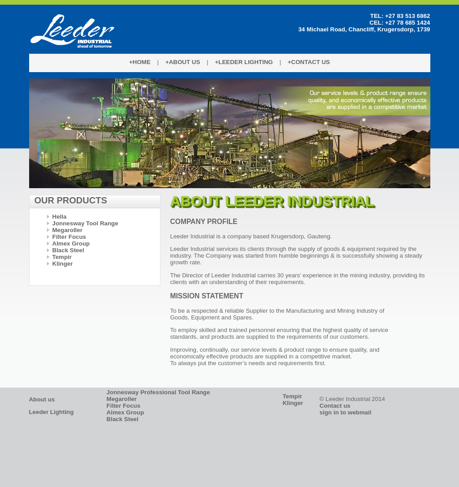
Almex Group (71, 243)
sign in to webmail (346, 412)
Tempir (62, 257)
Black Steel (68, 250)
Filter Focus (69, 236)
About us (42, 399)
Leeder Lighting (51, 412)
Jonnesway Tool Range (85, 223)
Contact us (335, 405)
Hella (59, 216)
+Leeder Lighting (244, 62)
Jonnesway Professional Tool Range (158, 392)
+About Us (182, 62)
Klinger (62, 263)
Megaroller (67, 230)
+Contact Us (309, 62)
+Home (140, 62)
